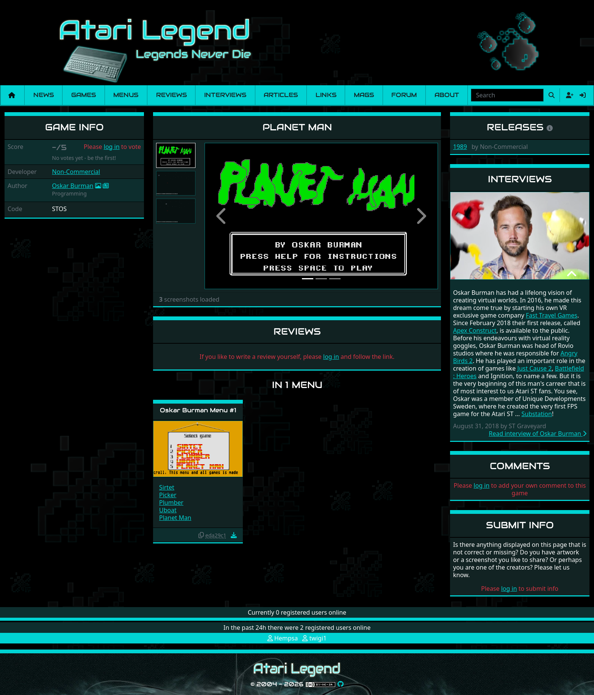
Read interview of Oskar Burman (537, 433)
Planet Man (175, 517)
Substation (537, 414)
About (447, 95)
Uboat (168, 510)
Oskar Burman (72, 186)
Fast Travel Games (551, 315)
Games (83, 95)
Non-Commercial (76, 171)
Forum (404, 95)
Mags (364, 95)
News (43, 95)
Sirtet (166, 487)
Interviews (225, 95)
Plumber (171, 502)
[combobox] (507, 95)
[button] (222, 216)
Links (326, 95)
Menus (125, 95)
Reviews (171, 95)
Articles (281, 95)
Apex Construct (474, 330)
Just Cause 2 (534, 368)
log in (112, 146)
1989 (460, 146)
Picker (168, 495)
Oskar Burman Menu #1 (198, 410)
